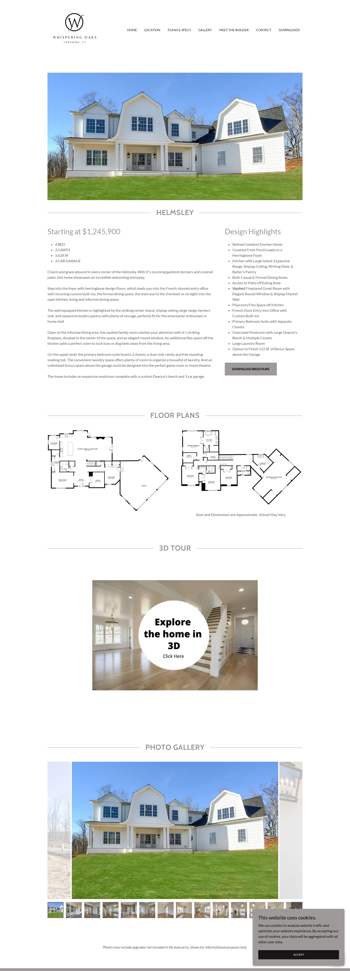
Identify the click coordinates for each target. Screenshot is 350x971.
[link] (74, 29)
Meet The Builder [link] (234, 30)
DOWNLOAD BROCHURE (250, 369)
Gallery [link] (205, 30)
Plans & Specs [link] (179, 30)
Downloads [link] (289, 30)
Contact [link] (263, 30)
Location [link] (152, 30)
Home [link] (132, 30)
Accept (298, 954)
